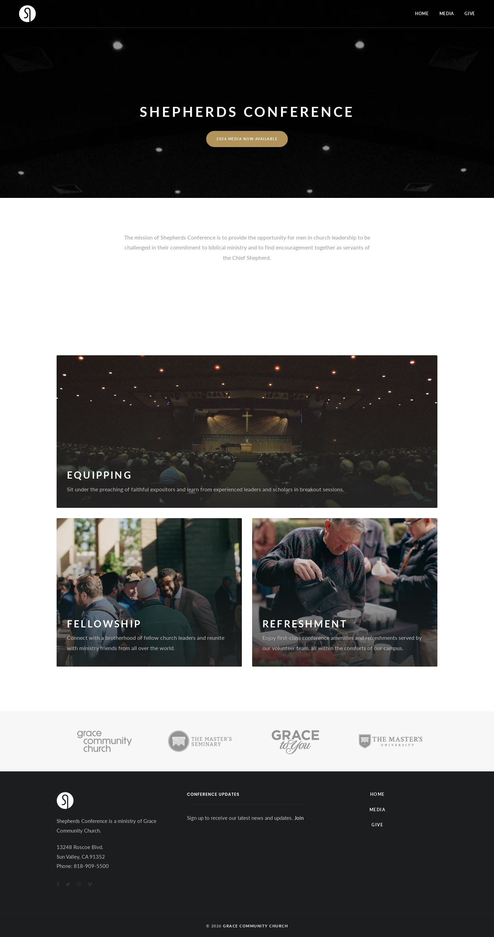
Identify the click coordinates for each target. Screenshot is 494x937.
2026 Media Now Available (247, 138)
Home (422, 13)
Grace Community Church (255, 925)
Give (469, 13)
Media (446, 13)
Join (299, 817)
